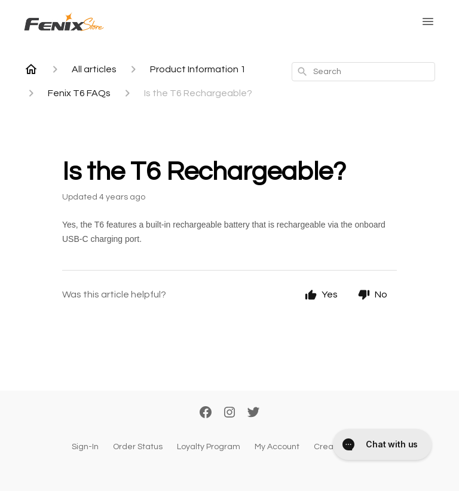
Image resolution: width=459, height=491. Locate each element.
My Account (277, 447)
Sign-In (85, 447)
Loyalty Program (208, 447)
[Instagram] (229, 413)
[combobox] (363, 71)
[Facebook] (205, 413)
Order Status (138, 447)
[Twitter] (253, 413)
